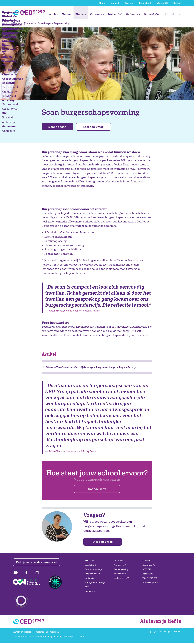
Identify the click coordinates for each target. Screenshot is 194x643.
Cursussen (97, 14)
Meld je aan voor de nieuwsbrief (36, 562)
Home (102, 3)
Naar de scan (58, 126)
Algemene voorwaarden (47, 632)
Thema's (80, 14)
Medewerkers (120, 573)
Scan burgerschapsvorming (52, 23)
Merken (67, 14)
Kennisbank (145, 3)
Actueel (115, 3)
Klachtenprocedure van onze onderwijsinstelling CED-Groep (44, 636)
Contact (177, 3)
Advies (53, 14)
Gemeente (90, 591)
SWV (87, 587)
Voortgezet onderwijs (95, 582)
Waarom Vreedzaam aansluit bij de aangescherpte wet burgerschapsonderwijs (91, 367)
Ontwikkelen (152, 14)
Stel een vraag (95, 126)
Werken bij (162, 3)
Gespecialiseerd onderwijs (92, 575)
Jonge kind (90, 565)
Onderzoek (133, 14)
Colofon (81, 636)
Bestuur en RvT (121, 578)
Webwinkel (115, 14)
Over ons (129, 3)
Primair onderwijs (93, 569)
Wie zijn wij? (120, 565)
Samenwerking (121, 569)
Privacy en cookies (22, 632)
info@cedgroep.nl (150, 582)
